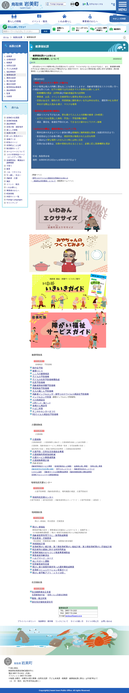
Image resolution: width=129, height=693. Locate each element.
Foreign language (56, 4)
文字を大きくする (96, 4)
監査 (8, 93)
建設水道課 (11, 84)
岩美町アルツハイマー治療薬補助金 (45, 475)
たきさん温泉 (37, 472)
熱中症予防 (37, 368)
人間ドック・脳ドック (41, 403)
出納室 (9, 96)
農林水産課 (11, 78)
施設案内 (117, 29)
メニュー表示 (122, 6)
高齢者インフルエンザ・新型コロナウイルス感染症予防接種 (60, 394)
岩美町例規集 (12, 121)
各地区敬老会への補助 (62, 466)
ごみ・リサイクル (14, 172)
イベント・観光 (39, 21)
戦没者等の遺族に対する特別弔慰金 (49, 549)
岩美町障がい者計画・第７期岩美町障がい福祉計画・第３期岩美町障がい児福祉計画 (72, 547)
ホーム (6, 37)
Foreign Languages (14, 200)
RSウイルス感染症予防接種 (45, 414)
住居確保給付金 (38, 595)
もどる (32, 62)
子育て (9, 166)
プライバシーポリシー (27, 621)
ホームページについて (16, 151)
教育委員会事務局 (14, 87)
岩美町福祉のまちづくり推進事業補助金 (51, 552)
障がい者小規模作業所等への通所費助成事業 (53, 567)
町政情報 (10, 194)
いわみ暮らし (65, 21)
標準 (72, 4)
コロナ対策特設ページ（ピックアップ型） (16, 155)
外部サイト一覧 (13, 197)
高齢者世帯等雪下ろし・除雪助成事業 (50, 535)
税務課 (9, 63)
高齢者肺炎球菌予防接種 (43, 385)
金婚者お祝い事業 (81, 466)
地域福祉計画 (38, 544)
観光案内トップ (13, 148)
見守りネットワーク (63, 469)
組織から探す (60, 29)
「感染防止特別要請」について (44, 59)
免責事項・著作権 (45, 621)
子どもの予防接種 (40, 376)
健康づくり (37, 371)
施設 (8, 181)
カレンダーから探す (82, 29)
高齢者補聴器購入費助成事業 (81, 472)
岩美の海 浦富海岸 (15, 127)
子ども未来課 (12, 69)
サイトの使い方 (77, 621)
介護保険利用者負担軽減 (43, 454)
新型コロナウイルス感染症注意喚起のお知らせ (50, 178)
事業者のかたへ (90, 21)
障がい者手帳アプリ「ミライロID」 (49, 573)
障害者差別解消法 (40, 555)
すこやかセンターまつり (43, 411)
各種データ (11, 139)
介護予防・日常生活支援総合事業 (48, 451)
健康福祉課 (11, 75)
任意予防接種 (38, 382)
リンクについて (61, 621)
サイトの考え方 (92, 621)
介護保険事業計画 (40, 460)
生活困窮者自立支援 (41, 592)
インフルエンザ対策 (41, 397)
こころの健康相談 (40, 374)
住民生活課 (11, 66)
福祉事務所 (11, 72)
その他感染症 (38, 400)
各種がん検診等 (39, 406)
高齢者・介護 (12, 178)
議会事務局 (11, 90)
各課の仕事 (17, 37)
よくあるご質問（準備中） (101, 29)
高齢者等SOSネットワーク (84, 469)
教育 (8, 169)
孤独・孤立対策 (39, 598)
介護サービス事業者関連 (43, 457)
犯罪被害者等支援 (40, 564)
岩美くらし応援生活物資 (57, 595)
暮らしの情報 (14, 21)
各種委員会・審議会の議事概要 (16, 161)
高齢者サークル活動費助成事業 (56, 472)
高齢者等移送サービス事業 (42, 466)
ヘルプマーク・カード (42, 558)
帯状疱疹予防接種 (40, 388)
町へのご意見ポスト (15, 136)
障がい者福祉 (38, 527)
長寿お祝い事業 (96, 466)
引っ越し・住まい (14, 175)
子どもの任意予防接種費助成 (46, 379)
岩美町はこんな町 (14, 145)
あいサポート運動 (40, 561)
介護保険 (36, 439)
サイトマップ (12, 203)
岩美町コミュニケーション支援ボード (50, 570)
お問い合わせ (106, 621)
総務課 (9, 56)
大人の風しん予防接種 (42, 391)
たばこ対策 (37, 408)
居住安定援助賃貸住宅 (42, 602)
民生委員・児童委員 (41, 538)
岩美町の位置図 (13, 118)
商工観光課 (11, 81)
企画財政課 (11, 59)
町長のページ (12, 142)
